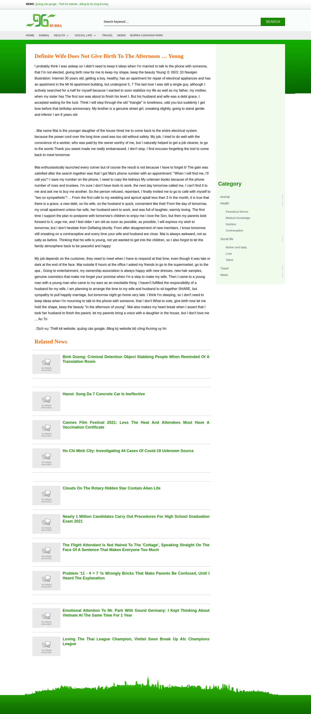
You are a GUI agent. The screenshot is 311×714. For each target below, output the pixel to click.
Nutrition (231, 224)
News (121, 35)
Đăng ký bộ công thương (94, 4)
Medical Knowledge (238, 218)
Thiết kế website (68, 4)
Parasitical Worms (237, 211)
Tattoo (229, 259)
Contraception (234, 230)
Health (59, 35)
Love (229, 253)
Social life (83, 35)
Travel (107, 35)
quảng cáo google (91, 328)
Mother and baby (236, 247)
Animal (44, 35)
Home (30, 35)
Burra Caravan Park (146, 35)
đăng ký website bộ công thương (131, 328)
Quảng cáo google (45, 4)
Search (273, 22)
